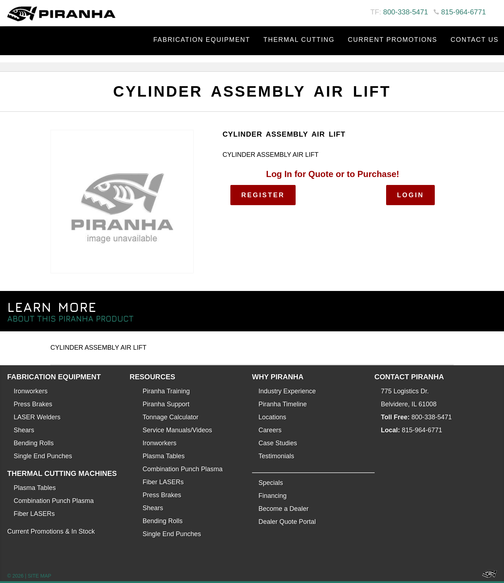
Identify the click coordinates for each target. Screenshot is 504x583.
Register (263, 195)
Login (410, 195)
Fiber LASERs (34, 513)
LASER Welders (37, 417)
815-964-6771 (463, 12)
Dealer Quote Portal (287, 521)
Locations (272, 417)
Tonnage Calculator (171, 417)
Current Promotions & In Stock (51, 531)
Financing (272, 495)
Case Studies (277, 443)
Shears (24, 430)
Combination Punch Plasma (54, 500)
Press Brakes (33, 404)
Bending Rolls (34, 443)
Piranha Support (166, 404)
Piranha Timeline (282, 404)
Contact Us (475, 39)
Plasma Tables (35, 487)
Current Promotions (392, 39)
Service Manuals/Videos (177, 430)
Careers (270, 430)
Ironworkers (31, 391)
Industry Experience (287, 391)
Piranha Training (166, 391)
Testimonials (276, 456)
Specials (270, 482)
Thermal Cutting (299, 39)
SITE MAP (39, 576)
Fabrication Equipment (201, 39)
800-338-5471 (405, 12)
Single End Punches (43, 456)
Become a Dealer (283, 508)
